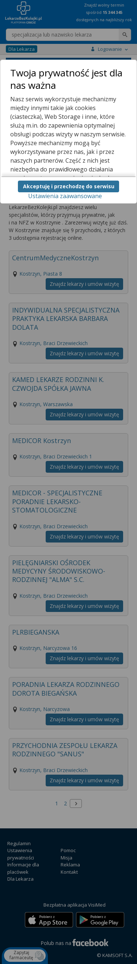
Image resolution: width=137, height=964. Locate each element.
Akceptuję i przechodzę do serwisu (68, 186)
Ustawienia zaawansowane (65, 196)
